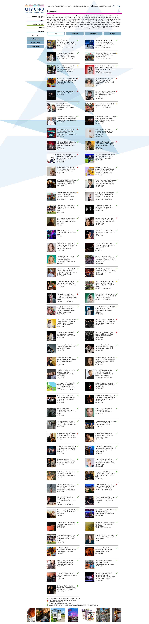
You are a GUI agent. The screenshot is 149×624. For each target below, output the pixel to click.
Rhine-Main (93, 34)
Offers (48, 6)
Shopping (41, 31)
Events (42, 20)
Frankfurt (75, 34)
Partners (95, 6)
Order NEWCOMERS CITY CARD (82, 6)
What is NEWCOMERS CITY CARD (61, 6)
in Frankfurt (35, 39)
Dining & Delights (38, 24)
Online (112, 34)
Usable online (35, 46)
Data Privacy (102, 6)
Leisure (41, 28)
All (56, 34)
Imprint (110, 6)
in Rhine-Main (35, 43)
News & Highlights (38, 17)
